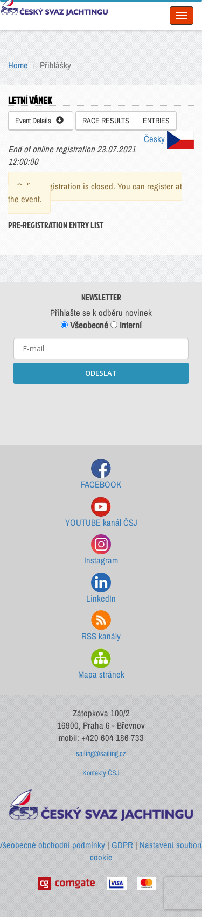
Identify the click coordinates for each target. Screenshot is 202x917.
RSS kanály (101, 626)
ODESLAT (101, 373)
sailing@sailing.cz (101, 753)
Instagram (101, 550)
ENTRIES (156, 120)
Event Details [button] (39, 120)
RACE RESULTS (105, 120)
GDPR (122, 845)
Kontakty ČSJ (101, 773)
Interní (126, 325)
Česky (169, 139)
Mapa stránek (101, 664)
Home (18, 65)
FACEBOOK (101, 474)
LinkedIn (101, 588)
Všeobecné (84, 325)
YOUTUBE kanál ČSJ (101, 512)
